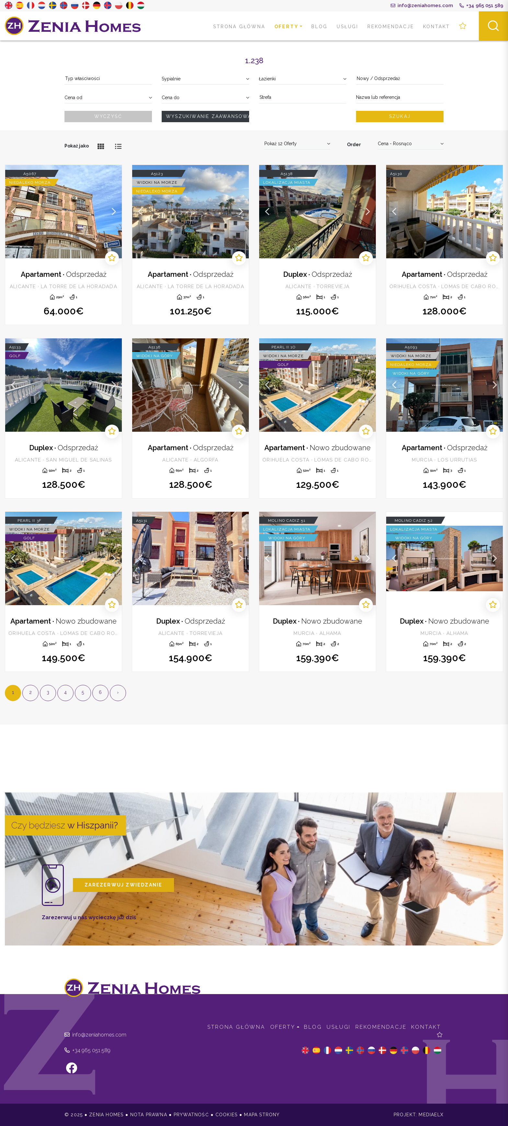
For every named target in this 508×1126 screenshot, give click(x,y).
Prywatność (191, 1114)
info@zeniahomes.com (422, 5)
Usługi (347, 26)
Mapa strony (262, 1114)
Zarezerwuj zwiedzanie (123, 884)
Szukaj (399, 116)
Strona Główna (239, 26)
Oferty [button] (286, 26)
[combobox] (108, 79)
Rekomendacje (390, 26)
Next (114, 211)
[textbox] (108, 78)
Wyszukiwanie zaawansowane (207, 116)
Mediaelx (431, 1114)
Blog (319, 26)
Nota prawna (148, 1114)
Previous (13, 211)
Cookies (226, 1114)
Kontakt (436, 26)
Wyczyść (108, 116)
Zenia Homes (73, 26)
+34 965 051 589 (481, 5)
